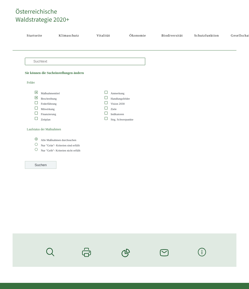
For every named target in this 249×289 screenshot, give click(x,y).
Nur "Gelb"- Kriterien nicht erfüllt (61, 150)
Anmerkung (118, 93)
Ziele (114, 109)
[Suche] (85, 61)
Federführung (49, 103)
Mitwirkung (48, 109)
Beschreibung (49, 98)
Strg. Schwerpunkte (122, 119)
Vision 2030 (118, 103)
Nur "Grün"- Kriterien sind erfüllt (60, 145)
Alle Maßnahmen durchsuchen (58, 140)
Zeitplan (46, 119)
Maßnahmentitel (50, 93)
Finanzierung (48, 114)
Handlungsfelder (120, 98)
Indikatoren (117, 114)
